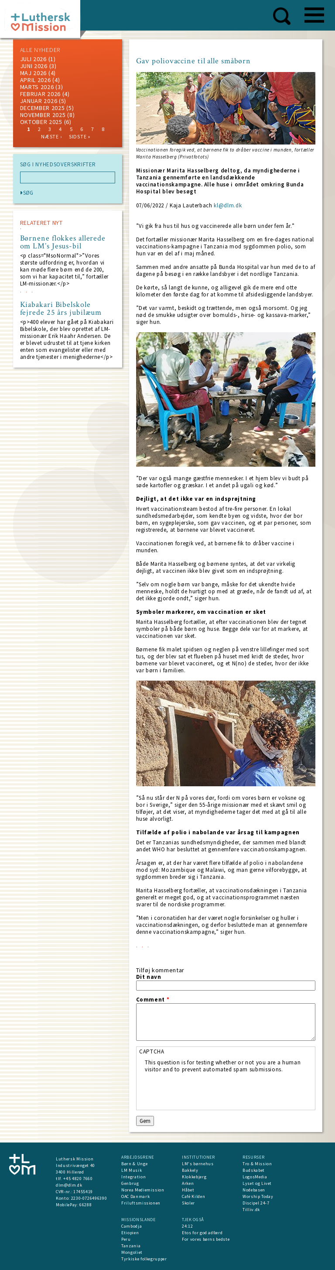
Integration (133, 1177)
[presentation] (211, 1090)
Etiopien (130, 1233)
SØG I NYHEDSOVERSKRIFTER (58, 164)
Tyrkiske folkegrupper (144, 1259)
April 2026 (35, 80)
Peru (126, 1239)
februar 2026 (40, 94)
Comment (153, 999)
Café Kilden (193, 1196)
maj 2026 (33, 73)
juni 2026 (34, 66)
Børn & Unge (134, 1164)
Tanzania (130, 1246)
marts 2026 (37, 87)
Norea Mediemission (142, 1190)
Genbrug (130, 1183)
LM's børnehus (197, 1164)
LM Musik (131, 1170)
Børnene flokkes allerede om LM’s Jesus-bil (63, 242)
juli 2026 (33, 59)
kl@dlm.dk (228, 205)
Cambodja (131, 1226)
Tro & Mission (257, 1164)
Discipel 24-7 (256, 1203)
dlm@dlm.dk (69, 1185)
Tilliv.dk (251, 1209)
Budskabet (254, 1170)
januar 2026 (39, 101)
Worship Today (258, 1196)
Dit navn (148, 977)
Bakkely (190, 1170)
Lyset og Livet (257, 1183)
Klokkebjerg (194, 1177)
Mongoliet (132, 1252)
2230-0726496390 (89, 1198)
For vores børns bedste (205, 1239)
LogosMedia (255, 1177)
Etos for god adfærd (202, 1233)
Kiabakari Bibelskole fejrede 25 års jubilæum (61, 309)
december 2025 (42, 108)
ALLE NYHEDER (40, 50)
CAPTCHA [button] (151, 1051)
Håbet (188, 1190)
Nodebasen (254, 1190)
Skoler (188, 1203)
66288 (85, 1205)
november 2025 (43, 115)
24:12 (187, 1226)
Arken (188, 1183)
